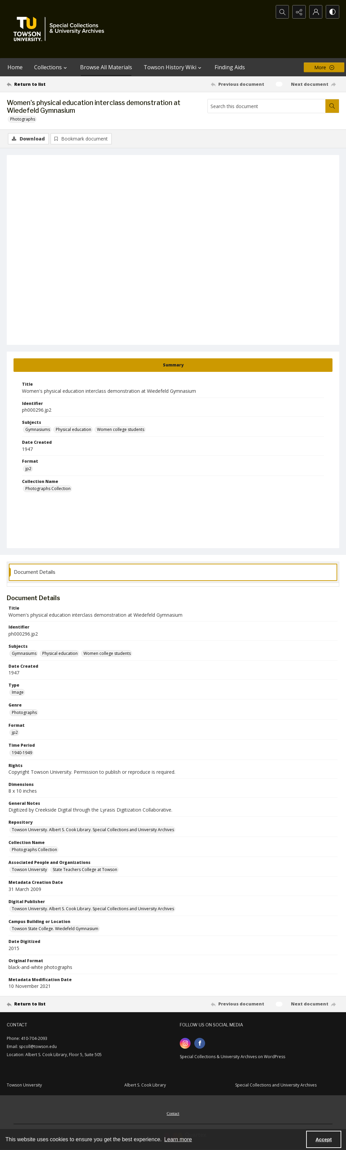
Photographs (22, 119)
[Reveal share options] (298, 11)
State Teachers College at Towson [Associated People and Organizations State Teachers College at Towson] (85, 869)
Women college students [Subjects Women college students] (120, 429)
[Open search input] (281, 11)
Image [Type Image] (18, 692)
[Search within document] (332, 106)
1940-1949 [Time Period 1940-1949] (22, 753)
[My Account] (315, 11)
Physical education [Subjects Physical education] (73, 429)
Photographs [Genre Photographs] (24, 712)
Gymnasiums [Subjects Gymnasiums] (37, 429)
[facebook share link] (199, 1043)
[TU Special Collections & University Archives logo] (61, 29)
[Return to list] (52, 84)
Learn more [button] (178, 1139)
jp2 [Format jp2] (28, 468)
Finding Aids (230, 67)
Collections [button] (51, 67)
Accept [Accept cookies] (324, 1139)
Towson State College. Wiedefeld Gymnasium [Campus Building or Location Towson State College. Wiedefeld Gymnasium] (55, 928)
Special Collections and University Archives (276, 1085)
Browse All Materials (106, 67)
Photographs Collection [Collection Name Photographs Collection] (48, 488)
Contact (173, 1113)
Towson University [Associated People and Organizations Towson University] (29, 869)
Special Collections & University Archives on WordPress (232, 1056)
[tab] (173, 365)
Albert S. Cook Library (145, 1085)
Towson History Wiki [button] (173, 67)
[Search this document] (266, 106)
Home (15, 67)
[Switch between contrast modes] (332, 11)
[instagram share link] (185, 1043)
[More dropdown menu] (324, 67)
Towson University (24, 1085)
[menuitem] (173, 1113)
